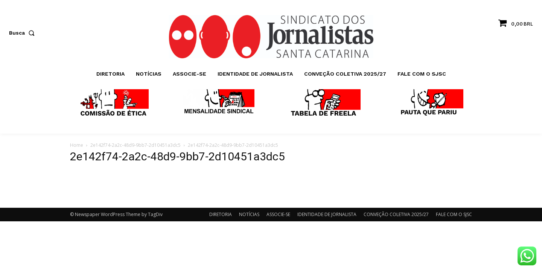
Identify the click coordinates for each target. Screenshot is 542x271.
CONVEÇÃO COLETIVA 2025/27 (396, 214)
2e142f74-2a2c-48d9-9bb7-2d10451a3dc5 (135, 145)
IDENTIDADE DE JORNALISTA (326, 214)
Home (76, 145)
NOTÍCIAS (249, 214)
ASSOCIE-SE (278, 214)
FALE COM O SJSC (454, 214)
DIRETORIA (220, 214)
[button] (23, 33)
